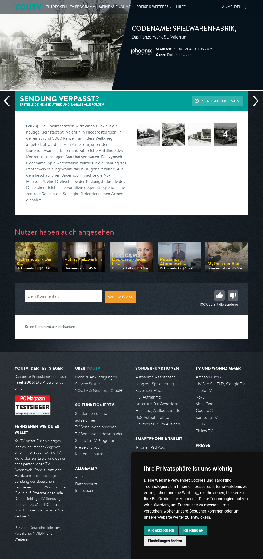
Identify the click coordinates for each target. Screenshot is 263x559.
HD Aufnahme (148, 397)
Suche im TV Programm (95, 440)
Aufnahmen (116, 7)
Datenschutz (86, 484)
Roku (200, 397)
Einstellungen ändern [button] (165, 541)
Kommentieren (120, 297)
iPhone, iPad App (150, 447)
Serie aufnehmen (220, 101)
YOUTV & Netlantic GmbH (98, 390)
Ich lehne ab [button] (193, 530)
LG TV (201, 424)
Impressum (84, 490)
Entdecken (56, 7)
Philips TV (204, 430)
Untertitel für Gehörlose (156, 403)
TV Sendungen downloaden (99, 434)
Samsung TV (207, 417)
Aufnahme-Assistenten (155, 377)
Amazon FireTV (209, 377)
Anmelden (232, 7)
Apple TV (204, 390)
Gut (219, 295)
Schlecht (233, 295)
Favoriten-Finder (150, 390)
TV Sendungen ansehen (96, 427)
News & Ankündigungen (96, 377)
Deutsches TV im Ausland (157, 424)
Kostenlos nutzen (90, 454)
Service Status (87, 383)
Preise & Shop (87, 447)
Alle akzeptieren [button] (161, 530)
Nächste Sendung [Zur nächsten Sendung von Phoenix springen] (253, 101)
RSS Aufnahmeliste (152, 417)
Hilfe (181, 7)
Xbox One (204, 403)
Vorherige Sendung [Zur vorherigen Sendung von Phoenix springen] (9, 101)
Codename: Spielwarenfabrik (183, 29)
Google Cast (207, 410)
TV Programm (83, 7)
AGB (79, 477)
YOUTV (28, 7)
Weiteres (152, 7)
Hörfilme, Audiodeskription (159, 410)
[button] (245, 7)
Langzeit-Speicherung (154, 383)
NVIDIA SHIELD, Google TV (220, 383)
